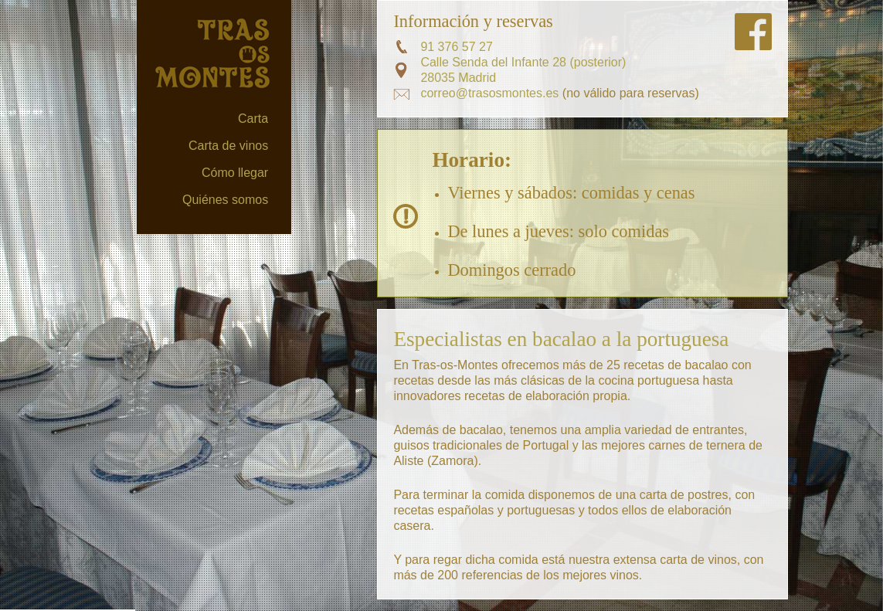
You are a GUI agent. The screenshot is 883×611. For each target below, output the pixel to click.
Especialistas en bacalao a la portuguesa (560, 339)
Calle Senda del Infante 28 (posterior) (523, 62)
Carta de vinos (228, 145)
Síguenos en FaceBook (753, 31)
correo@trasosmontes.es (489, 93)
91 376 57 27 (456, 46)
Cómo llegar (235, 172)
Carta (253, 118)
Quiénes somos (225, 199)
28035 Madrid (458, 77)
